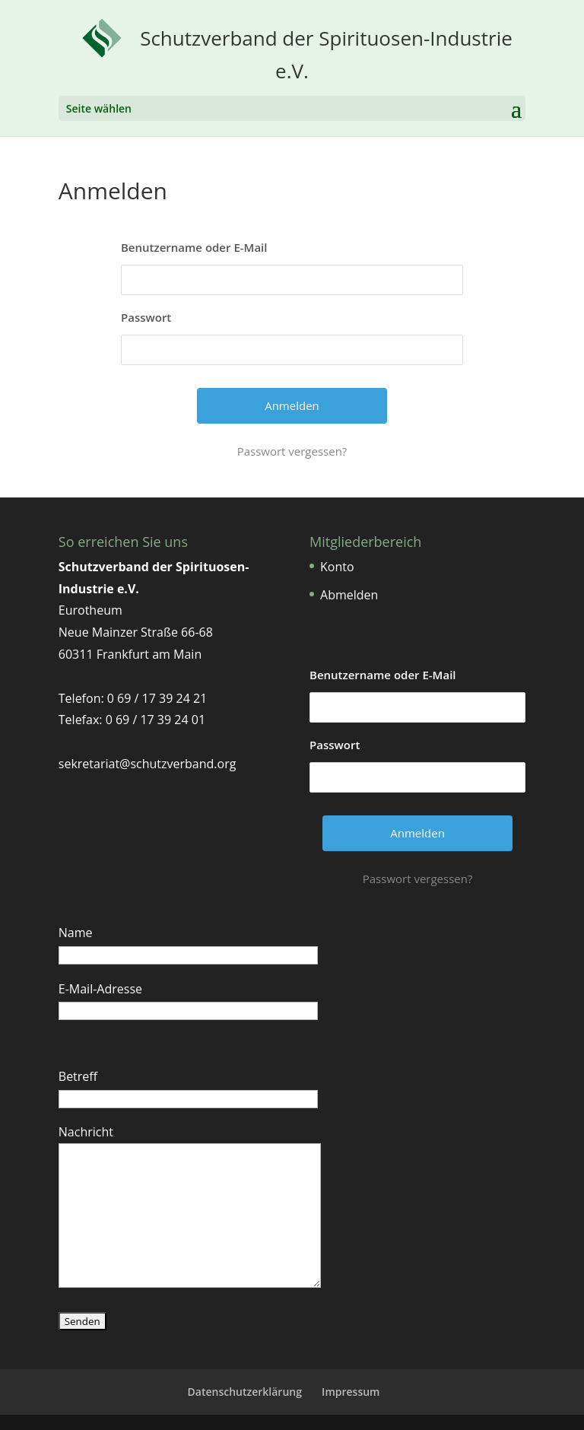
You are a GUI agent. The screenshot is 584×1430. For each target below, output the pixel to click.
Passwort (146, 317)
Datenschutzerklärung (245, 1391)
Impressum (350, 1391)
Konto (337, 566)
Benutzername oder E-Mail (194, 247)
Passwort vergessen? (292, 451)
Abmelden (349, 594)
